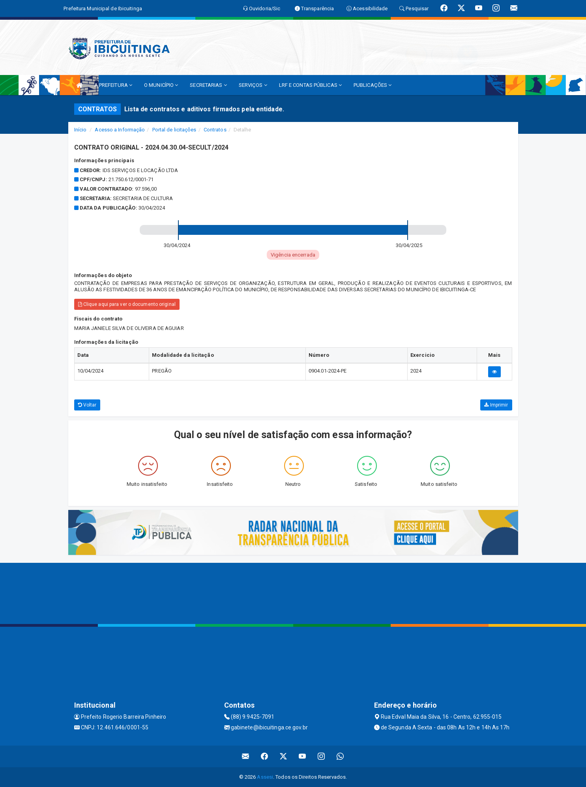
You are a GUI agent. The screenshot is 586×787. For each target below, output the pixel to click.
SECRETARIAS (208, 85)
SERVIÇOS (253, 85)
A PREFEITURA (113, 85)
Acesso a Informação (120, 130)
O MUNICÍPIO (161, 85)
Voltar (87, 405)
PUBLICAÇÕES (372, 85)
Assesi (265, 777)
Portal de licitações (174, 130)
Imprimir (496, 405)
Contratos (215, 130)
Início (80, 130)
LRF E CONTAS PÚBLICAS (310, 85)
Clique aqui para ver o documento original (127, 304)
